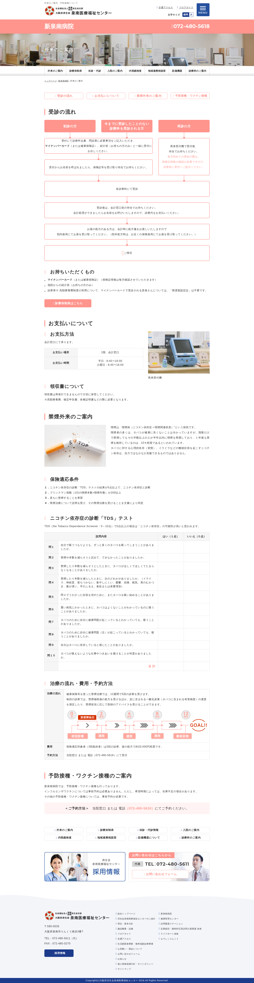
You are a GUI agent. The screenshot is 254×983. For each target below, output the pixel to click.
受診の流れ (65, 95)
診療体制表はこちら (69, 303)
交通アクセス (166, 7)
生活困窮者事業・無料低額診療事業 (135, 944)
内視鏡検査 (135, 70)
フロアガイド (186, 7)
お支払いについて (107, 95)
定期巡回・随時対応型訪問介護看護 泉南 (181, 929)
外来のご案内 (55, 70)
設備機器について (149, 837)
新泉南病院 (59, 26)
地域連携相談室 (157, 70)
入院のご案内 (115, 70)
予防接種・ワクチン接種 (191, 95)
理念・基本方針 (125, 924)
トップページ (50, 81)
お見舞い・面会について (130, 949)
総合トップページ (126, 913)
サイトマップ (124, 969)
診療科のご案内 (197, 70)
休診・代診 (94, 70)
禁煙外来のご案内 (149, 95)
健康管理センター (170, 918)
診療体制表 (75, 70)
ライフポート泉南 (170, 934)
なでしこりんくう (170, 939)
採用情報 (59, 953)
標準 (185, 14)
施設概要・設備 (125, 929)
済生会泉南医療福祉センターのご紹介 (137, 918)
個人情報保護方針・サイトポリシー (135, 964)
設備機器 (177, 70)
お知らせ (122, 959)
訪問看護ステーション (172, 924)
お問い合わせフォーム (161, 874)
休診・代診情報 (149, 830)
